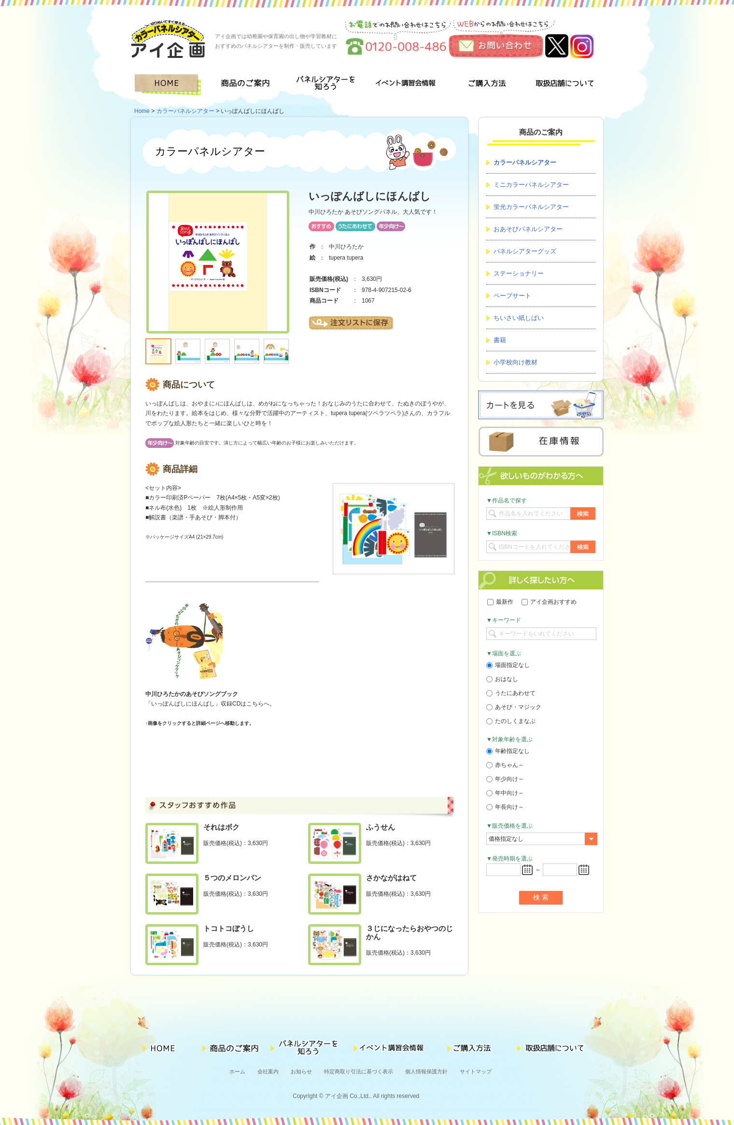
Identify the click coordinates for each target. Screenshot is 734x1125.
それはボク (221, 827)
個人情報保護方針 (426, 1071)
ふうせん (380, 827)
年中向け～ (505, 793)
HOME (169, 85)
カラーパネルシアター (185, 111)
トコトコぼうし (228, 928)
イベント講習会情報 (406, 85)
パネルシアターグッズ (525, 251)
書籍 (500, 340)
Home (142, 111)
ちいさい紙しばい (519, 317)
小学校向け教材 (515, 362)
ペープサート (512, 295)
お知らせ (301, 1071)
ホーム (237, 1071)
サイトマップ (476, 1071)
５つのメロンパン (232, 878)
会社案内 (268, 1071)
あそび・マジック (513, 707)
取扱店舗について (564, 85)
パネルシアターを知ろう (327, 85)
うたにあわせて (511, 693)
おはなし (502, 679)
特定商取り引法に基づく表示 (358, 1071)
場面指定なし (508, 665)
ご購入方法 (484, 85)
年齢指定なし (508, 751)
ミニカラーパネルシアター (531, 184)
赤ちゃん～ (505, 765)
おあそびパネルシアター (528, 229)
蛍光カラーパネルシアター (531, 206)
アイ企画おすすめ (549, 601)
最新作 (500, 601)
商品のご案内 (248, 85)
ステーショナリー (519, 273)
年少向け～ (505, 779)
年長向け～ (505, 807)
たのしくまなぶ (511, 721)
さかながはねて (391, 878)
